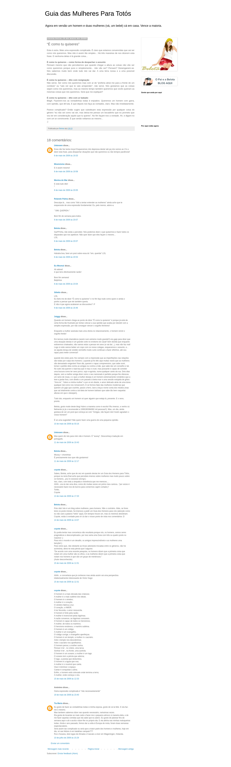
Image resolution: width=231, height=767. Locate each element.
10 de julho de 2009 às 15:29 (66, 738)
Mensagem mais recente (58, 749)
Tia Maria (58, 703)
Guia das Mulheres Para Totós (88, 13)
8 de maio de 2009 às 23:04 (66, 284)
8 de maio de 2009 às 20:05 (66, 190)
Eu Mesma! (59, 266)
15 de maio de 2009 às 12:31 (66, 582)
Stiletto (57, 292)
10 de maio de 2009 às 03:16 (66, 424)
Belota (57, 228)
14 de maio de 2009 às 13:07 (66, 520)
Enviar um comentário (60, 743)
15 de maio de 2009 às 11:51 (66, 563)
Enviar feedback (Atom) (68, 753)
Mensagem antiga (126, 749)
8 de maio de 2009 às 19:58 (66, 171)
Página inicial (93, 749)
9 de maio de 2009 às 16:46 (66, 308)
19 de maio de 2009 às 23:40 (66, 695)
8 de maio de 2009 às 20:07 (66, 220)
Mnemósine (59, 164)
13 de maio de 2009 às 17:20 (66, 496)
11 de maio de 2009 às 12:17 (66, 461)
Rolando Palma (61, 199)
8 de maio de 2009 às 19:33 (66, 155)
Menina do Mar (61, 180)
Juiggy (57, 316)
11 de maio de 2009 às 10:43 (66, 442)
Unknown (58, 145)
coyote (57, 470)
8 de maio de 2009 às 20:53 (66, 257)
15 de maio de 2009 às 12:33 (66, 679)
